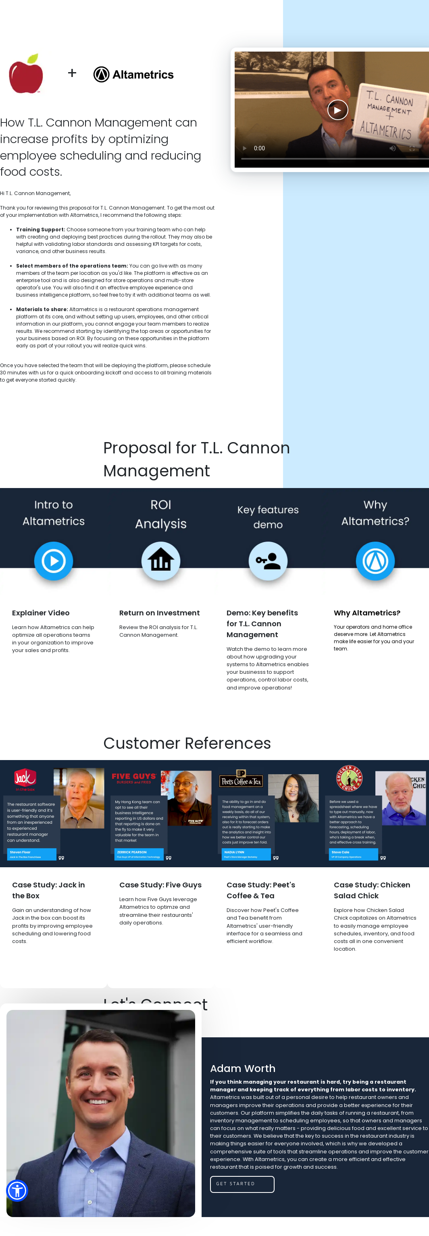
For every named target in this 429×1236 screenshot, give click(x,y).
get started (235, 1183)
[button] (17, 1191)
